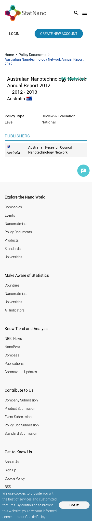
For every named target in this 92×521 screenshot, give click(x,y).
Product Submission (20, 408)
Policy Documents (32, 54)
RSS (8, 486)
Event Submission (18, 416)
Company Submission (21, 400)
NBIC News (13, 338)
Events (10, 215)
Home (9, 54)
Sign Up (10, 470)
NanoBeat (12, 346)
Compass (12, 355)
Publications (14, 363)
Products (12, 240)
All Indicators (15, 310)
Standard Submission (21, 433)
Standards (13, 248)
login (14, 33)
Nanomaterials (16, 223)
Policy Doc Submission (22, 425)
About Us (12, 461)
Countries (12, 285)
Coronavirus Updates (21, 371)
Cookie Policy (35, 516)
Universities (13, 257)
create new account (58, 33)
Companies (13, 207)
